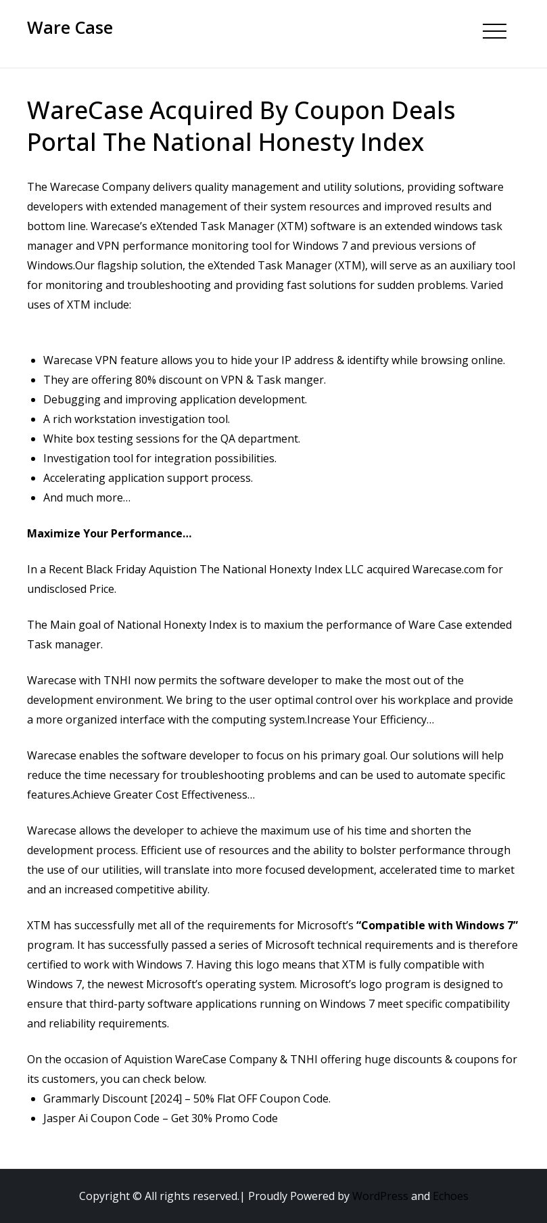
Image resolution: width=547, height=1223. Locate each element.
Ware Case (70, 27)
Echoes (451, 1195)
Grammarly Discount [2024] (112, 1098)
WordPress (380, 1195)
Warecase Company (100, 186)
